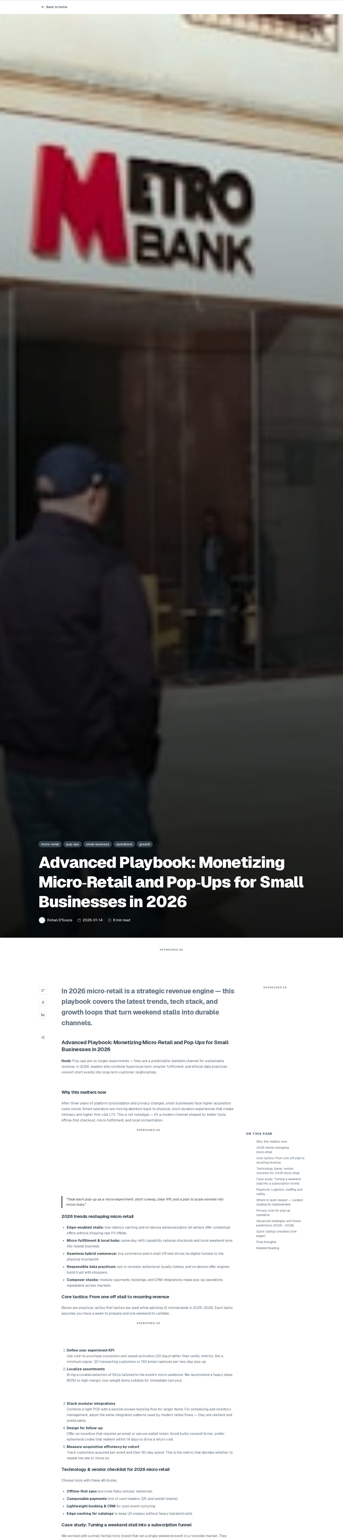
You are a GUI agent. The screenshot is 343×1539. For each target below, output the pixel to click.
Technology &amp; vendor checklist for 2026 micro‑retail (277, 1171)
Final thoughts (266, 1242)
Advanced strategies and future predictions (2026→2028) (278, 1223)
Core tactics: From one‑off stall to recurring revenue (280, 1160)
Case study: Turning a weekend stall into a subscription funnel (278, 1181)
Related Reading (267, 1248)
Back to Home (54, 7)
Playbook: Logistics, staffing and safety (279, 1192)
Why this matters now (271, 1142)
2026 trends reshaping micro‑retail (272, 1150)
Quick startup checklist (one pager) (276, 1233)
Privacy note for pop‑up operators (273, 1213)
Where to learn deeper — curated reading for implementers (279, 1202)
